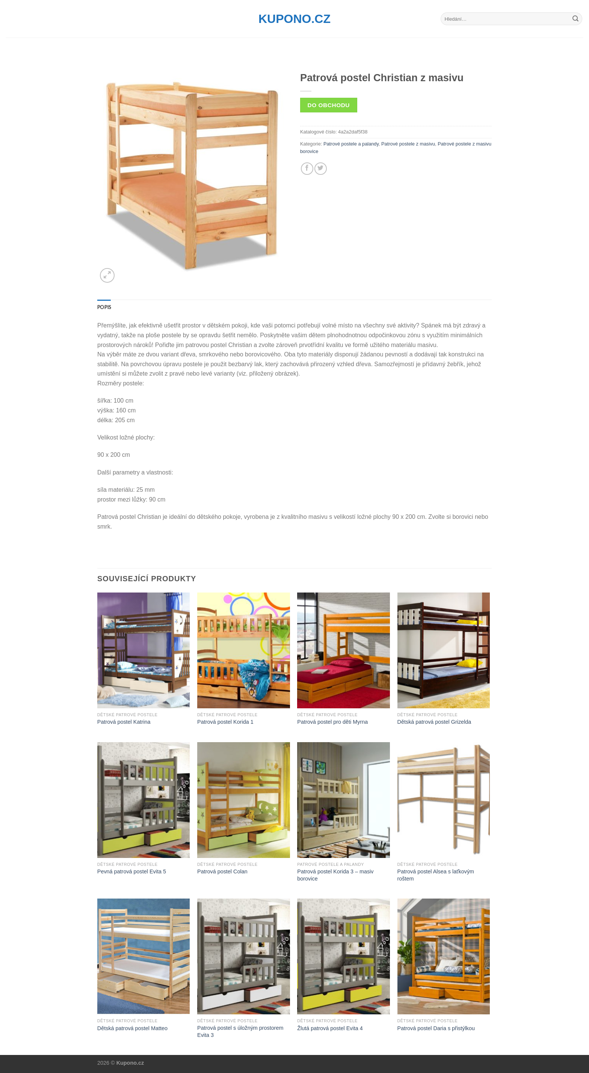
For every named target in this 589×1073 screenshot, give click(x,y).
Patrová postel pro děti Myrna (332, 722)
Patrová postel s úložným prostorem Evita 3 (240, 1031)
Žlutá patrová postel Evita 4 (329, 1028)
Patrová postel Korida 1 (225, 722)
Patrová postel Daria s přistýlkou (436, 1028)
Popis (104, 307)
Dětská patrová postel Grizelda (434, 722)
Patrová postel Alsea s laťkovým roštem (435, 875)
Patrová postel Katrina (124, 722)
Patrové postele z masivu (408, 144)
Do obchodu (329, 105)
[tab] (104, 307)
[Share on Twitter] (320, 168)
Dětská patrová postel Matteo (132, 1028)
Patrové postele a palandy (351, 144)
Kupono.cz (294, 19)
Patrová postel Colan (222, 871)
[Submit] (575, 18)
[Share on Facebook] (307, 168)
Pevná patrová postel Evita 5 (131, 871)
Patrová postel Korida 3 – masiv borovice (335, 875)
